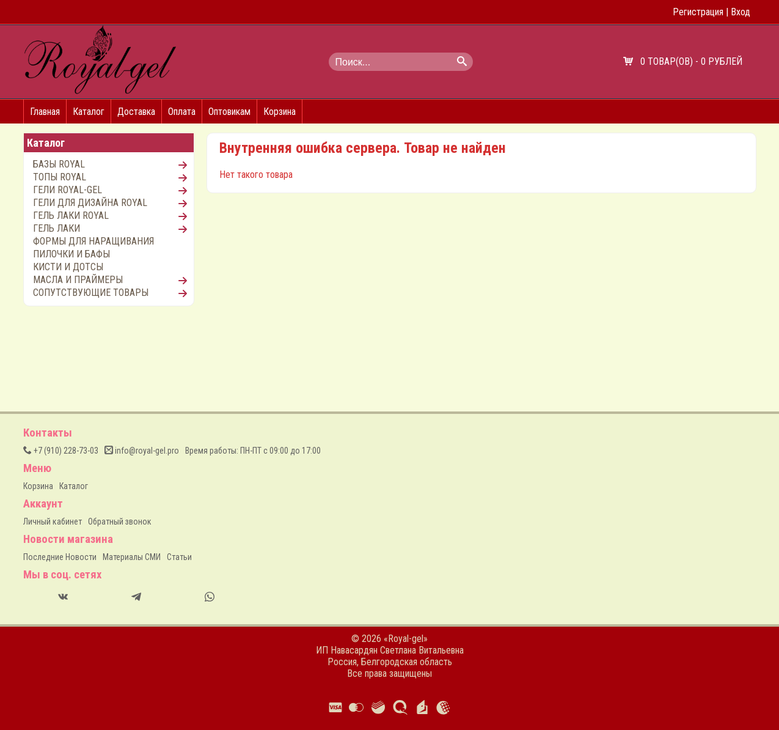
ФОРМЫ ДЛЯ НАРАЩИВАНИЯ (93, 241)
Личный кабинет (52, 521)
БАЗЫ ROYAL (59, 164)
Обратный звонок (120, 521)
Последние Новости (60, 557)
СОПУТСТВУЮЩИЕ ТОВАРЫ (90, 292)
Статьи (179, 557)
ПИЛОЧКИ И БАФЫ (71, 254)
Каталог (88, 111)
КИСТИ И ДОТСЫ (68, 267)
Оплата (182, 111)
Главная (45, 111)
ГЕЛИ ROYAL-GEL (67, 190)
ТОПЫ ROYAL (59, 177)
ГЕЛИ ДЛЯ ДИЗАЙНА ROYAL (90, 202)
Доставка (136, 111)
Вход (740, 12)
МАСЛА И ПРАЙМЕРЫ (78, 280)
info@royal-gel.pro (141, 450)
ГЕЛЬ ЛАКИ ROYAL (71, 215)
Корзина (279, 111)
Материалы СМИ (132, 557)
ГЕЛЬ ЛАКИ (56, 228)
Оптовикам (229, 111)
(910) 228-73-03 (60, 450)
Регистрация (698, 12)
